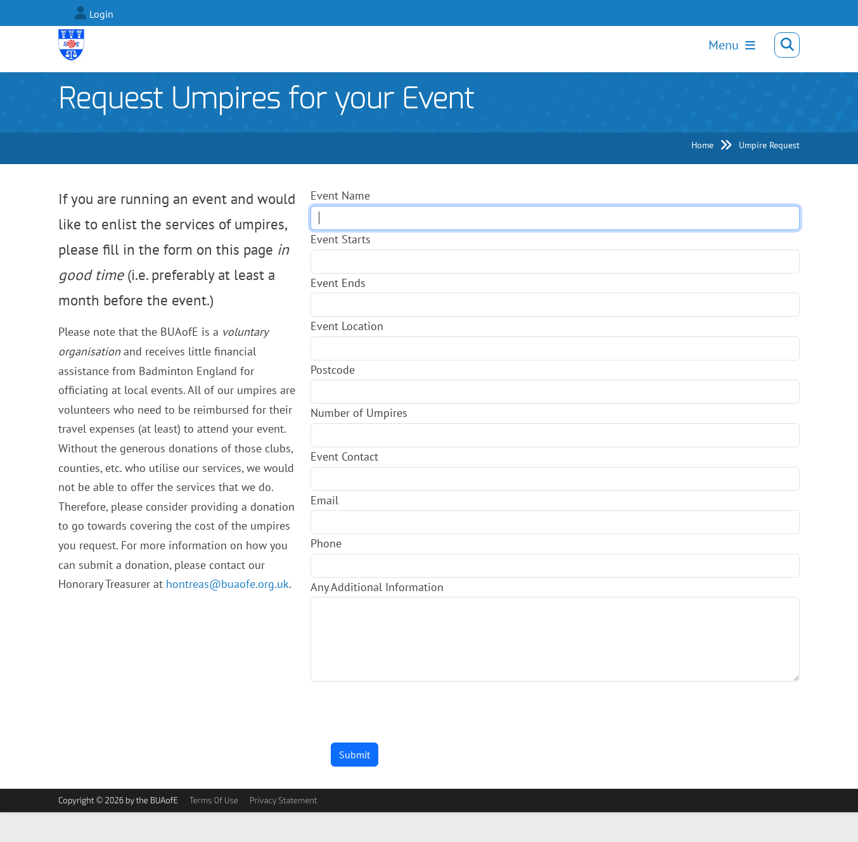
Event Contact (344, 486)
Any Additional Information (377, 616)
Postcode (333, 399)
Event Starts (341, 269)
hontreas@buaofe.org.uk (227, 613)
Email (324, 529)
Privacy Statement (283, 830)
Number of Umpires (359, 442)
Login (101, 14)
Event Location (347, 355)
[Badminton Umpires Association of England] (74, 49)
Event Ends (338, 312)
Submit (354, 784)
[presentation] (407, 736)
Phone (326, 573)
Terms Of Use (213, 830)
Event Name (340, 225)
